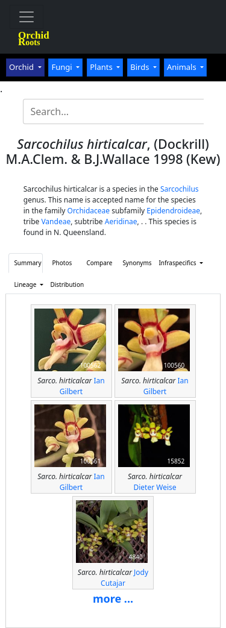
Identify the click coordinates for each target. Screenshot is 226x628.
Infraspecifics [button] (173, 263)
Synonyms (136, 263)
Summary (27, 263)
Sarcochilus (179, 189)
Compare (99, 263)
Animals (182, 66)
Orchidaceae (88, 211)
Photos (62, 263)
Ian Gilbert (82, 386)
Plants (102, 66)
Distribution (64, 284)
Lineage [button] (26, 284)
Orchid (22, 66)
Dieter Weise (154, 487)
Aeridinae (121, 221)
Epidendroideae (173, 211)
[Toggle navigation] (26, 17)
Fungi (62, 66)
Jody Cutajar (124, 577)
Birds (140, 66)
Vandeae (56, 221)
